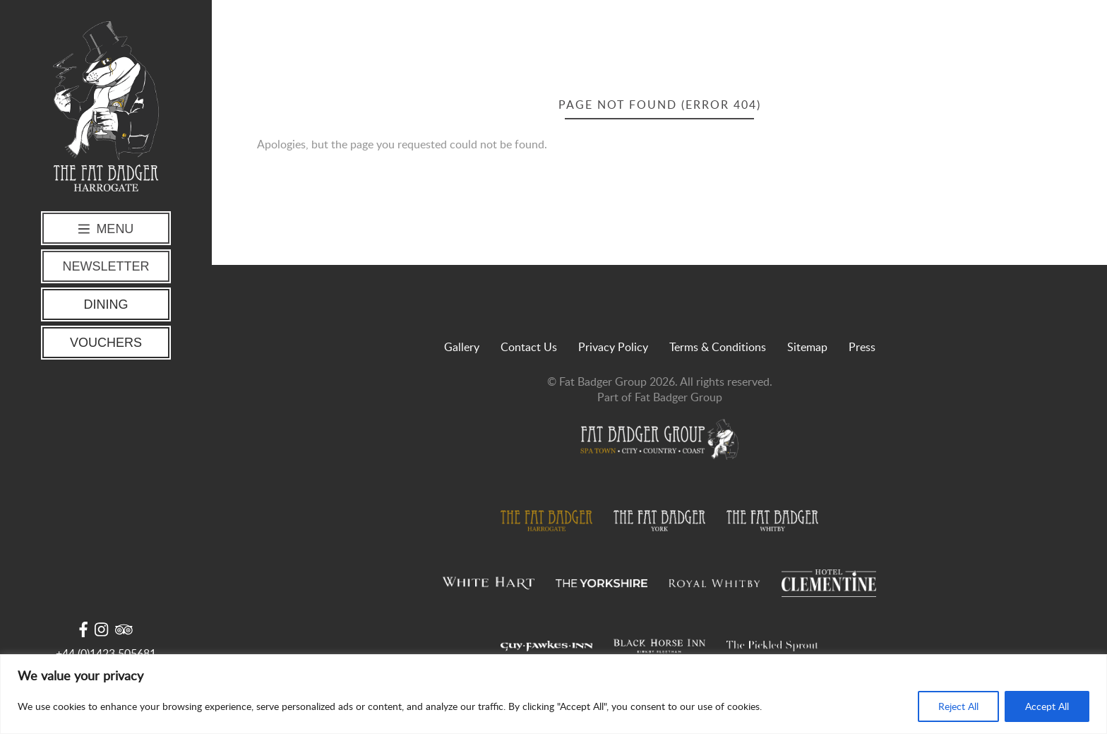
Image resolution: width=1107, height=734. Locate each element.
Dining (106, 304)
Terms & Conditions (717, 347)
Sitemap (807, 347)
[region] (553, 694)
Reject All (958, 706)
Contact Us (529, 347)
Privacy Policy (613, 347)
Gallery (461, 347)
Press (862, 347)
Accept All (1047, 706)
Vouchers (106, 343)
